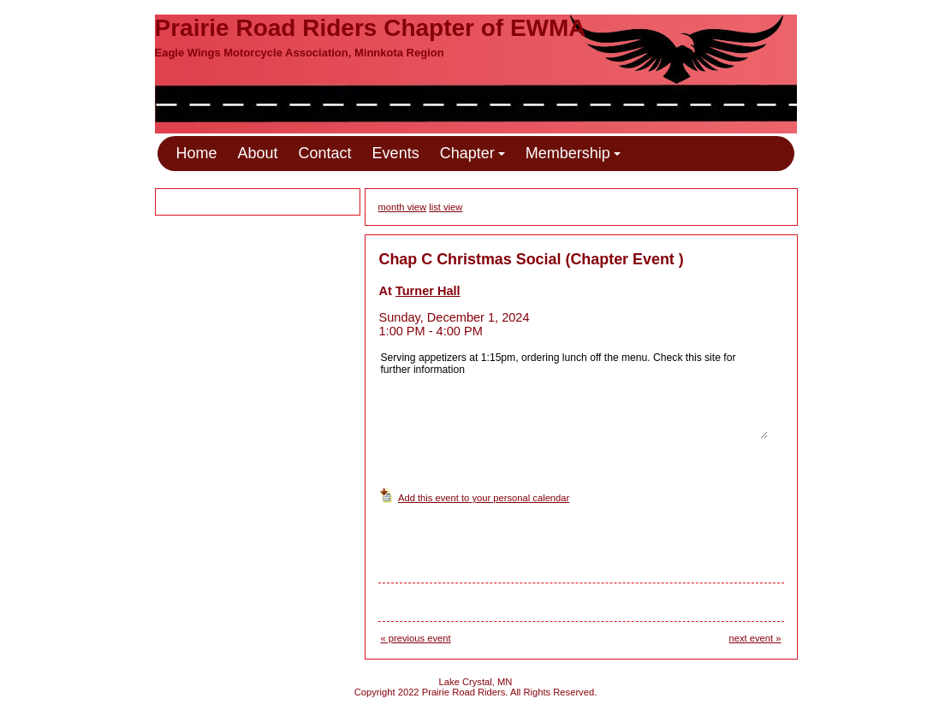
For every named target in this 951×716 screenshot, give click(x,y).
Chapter (472, 153)
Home (196, 153)
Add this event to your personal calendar (483, 498)
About (258, 153)
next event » (755, 638)
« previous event (416, 638)
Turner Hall (428, 291)
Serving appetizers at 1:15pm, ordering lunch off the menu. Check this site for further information (573, 394)
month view (402, 207)
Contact (325, 153)
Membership (573, 153)
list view (445, 207)
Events (395, 153)
